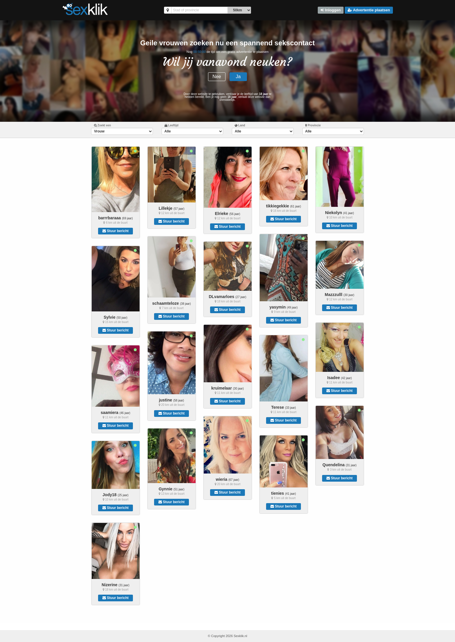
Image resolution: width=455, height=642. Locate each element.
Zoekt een (102, 125)
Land (240, 125)
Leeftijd (171, 125)
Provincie (313, 125)
